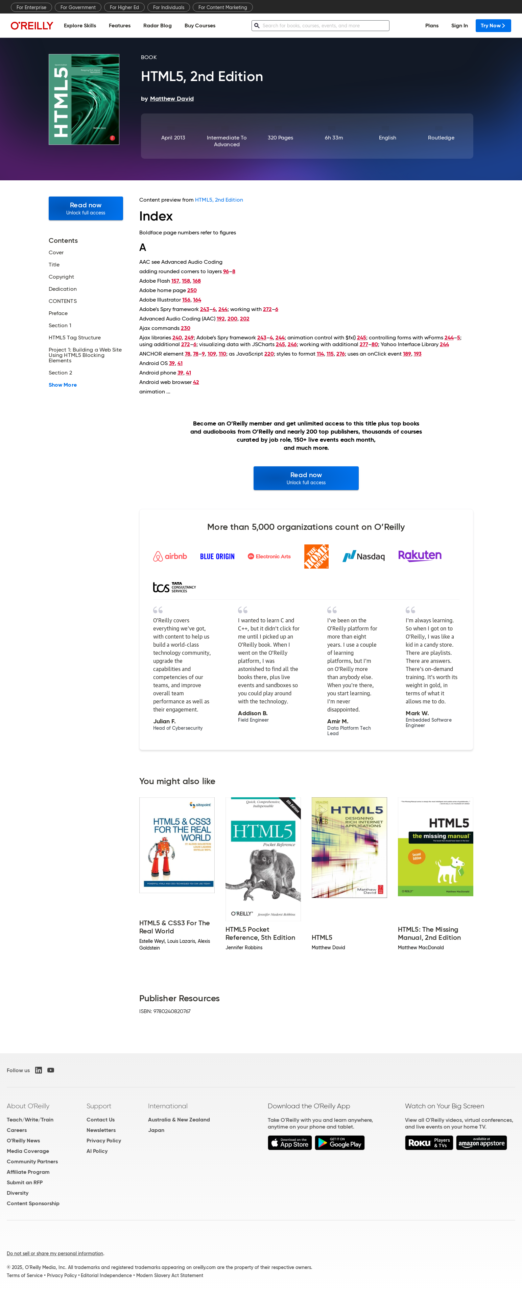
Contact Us (101, 1119)
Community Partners (32, 1161)
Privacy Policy (104, 1140)
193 (418, 353)
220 (269, 353)
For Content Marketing (222, 7)
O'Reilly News (23, 1140)
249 (189, 337)
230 (185, 328)
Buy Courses (200, 25)
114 (320, 353)
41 (180, 363)
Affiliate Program (28, 1171)
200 (232, 318)
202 (245, 318)
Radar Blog (157, 25)
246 (292, 344)
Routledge (441, 137)
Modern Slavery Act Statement (169, 1275)
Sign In (459, 25)
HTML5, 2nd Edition (219, 200)
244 (223, 309)
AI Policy (97, 1151)
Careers (17, 1130)
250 (192, 290)
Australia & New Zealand (179, 1119)
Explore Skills (80, 25)
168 (197, 280)
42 (196, 382)
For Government (78, 7)
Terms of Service (25, 1275)
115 (330, 353)
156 (186, 299)
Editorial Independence (106, 1275)
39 (172, 363)
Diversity (17, 1192)
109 (212, 353)
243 (204, 309)
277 (364, 344)
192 (221, 318)
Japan (156, 1130)
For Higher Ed (124, 7)
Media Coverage (28, 1151)
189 (407, 353)
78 (187, 353)
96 (226, 271)
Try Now (493, 25)
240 (177, 337)
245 (361, 337)
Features (119, 25)
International (168, 1106)
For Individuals (168, 7)
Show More (63, 385)
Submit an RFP (25, 1182)
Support (99, 1106)
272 (267, 309)
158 (186, 280)
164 (197, 299)
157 (175, 280)
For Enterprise (31, 7)
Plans (431, 25)
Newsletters (101, 1130)
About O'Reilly (28, 1106)
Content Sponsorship (33, 1203)
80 (375, 344)
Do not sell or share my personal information (55, 1253)
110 (222, 353)
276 (340, 353)
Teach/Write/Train (30, 1119)
